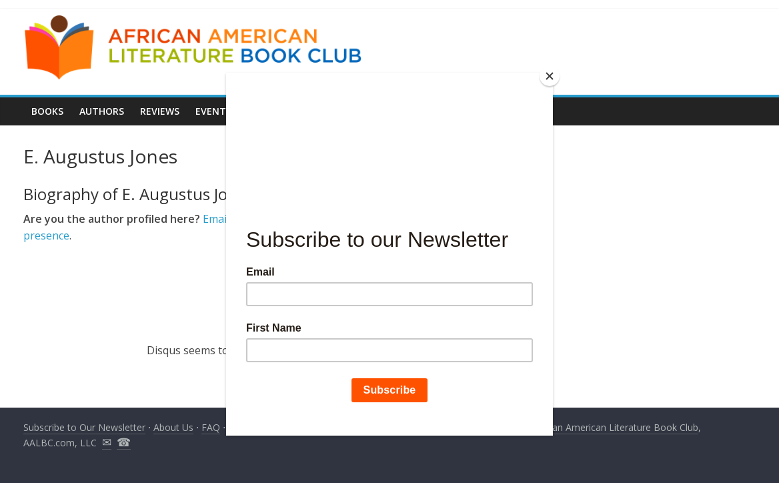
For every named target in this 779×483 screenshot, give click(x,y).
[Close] (550, 76)
